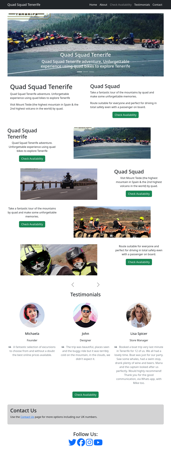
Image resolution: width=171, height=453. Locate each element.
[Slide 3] (91, 72)
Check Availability (121, 4)
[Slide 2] (85, 72)
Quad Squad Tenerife (24, 4)
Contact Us (27, 417)
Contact (157, 4)
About (103, 4)
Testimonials (142, 4)
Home (93, 4)
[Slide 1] (79, 72)
